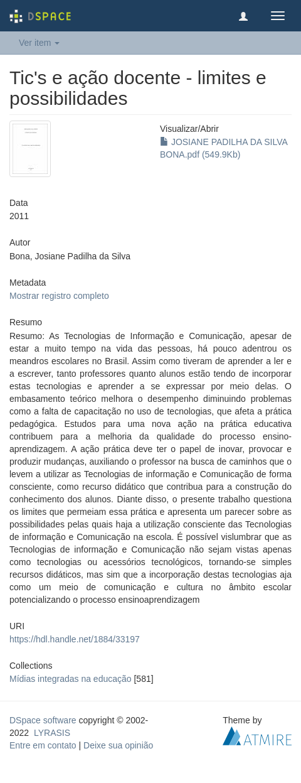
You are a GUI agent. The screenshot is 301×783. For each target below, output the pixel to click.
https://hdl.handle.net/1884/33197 (74, 639)
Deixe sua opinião (118, 745)
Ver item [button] (39, 43)
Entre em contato (43, 745)
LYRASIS (52, 733)
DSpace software (43, 720)
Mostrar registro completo (59, 296)
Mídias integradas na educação (70, 679)
